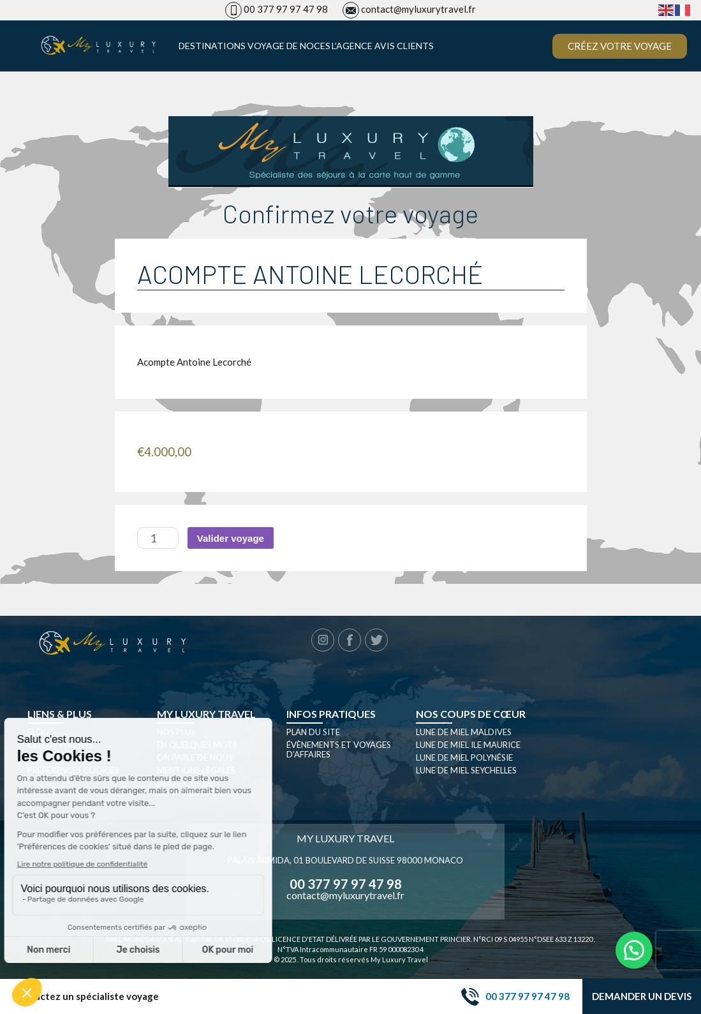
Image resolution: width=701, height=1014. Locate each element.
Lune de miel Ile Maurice (468, 745)
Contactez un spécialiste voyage (86, 996)
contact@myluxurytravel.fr (418, 9)
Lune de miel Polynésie (464, 757)
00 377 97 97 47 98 (286, 9)
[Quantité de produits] (158, 538)
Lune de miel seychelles (466, 770)
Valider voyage (230, 538)
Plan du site (313, 732)
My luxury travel (206, 714)
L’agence (352, 45)
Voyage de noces (288, 45)
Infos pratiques (331, 714)
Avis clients (404, 45)
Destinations (212, 45)
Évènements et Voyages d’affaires (338, 749)
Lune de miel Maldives (464, 732)
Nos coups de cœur (471, 714)
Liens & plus (59, 714)
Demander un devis (641, 996)
